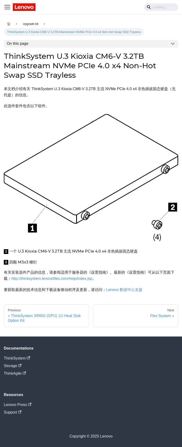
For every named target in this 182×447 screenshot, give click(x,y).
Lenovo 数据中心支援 (124, 290)
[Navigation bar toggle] (7, 7)
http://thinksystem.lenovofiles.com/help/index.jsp (51, 278)
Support (12, 412)
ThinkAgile (15, 373)
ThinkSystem (17, 358)
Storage (12, 366)
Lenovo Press (17, 405)
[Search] (161, 7)
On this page (17, 43)
